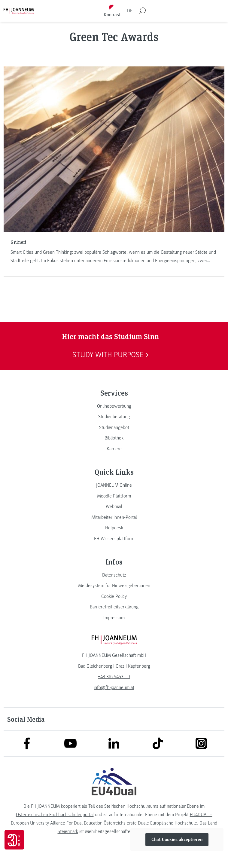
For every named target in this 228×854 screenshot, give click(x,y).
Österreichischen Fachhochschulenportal (55, 815)
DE (129, 11)
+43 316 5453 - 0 (114, 677)
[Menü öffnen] (219, 10)
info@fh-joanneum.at (114, 687)
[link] (114, 406)
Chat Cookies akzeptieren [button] (176, 840)
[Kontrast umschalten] (112, 11)
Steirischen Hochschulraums (131, 806)
